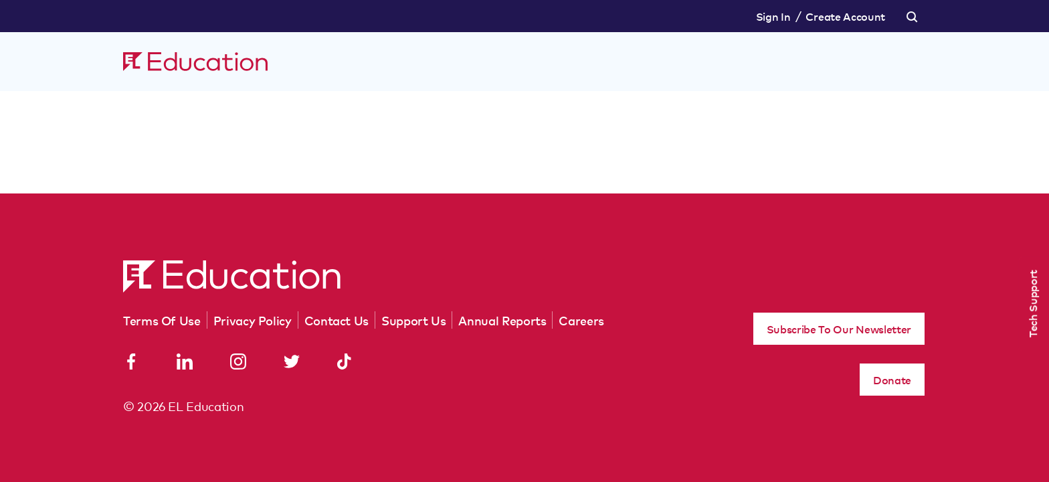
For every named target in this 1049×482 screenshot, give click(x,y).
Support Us (413, 320)
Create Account (845, 16)
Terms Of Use (162, 320)
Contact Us (336, 320)
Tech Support (1032, 303)
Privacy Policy (252, 320)
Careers (581, 320)
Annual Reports (502, 320)
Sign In (773, 16)
